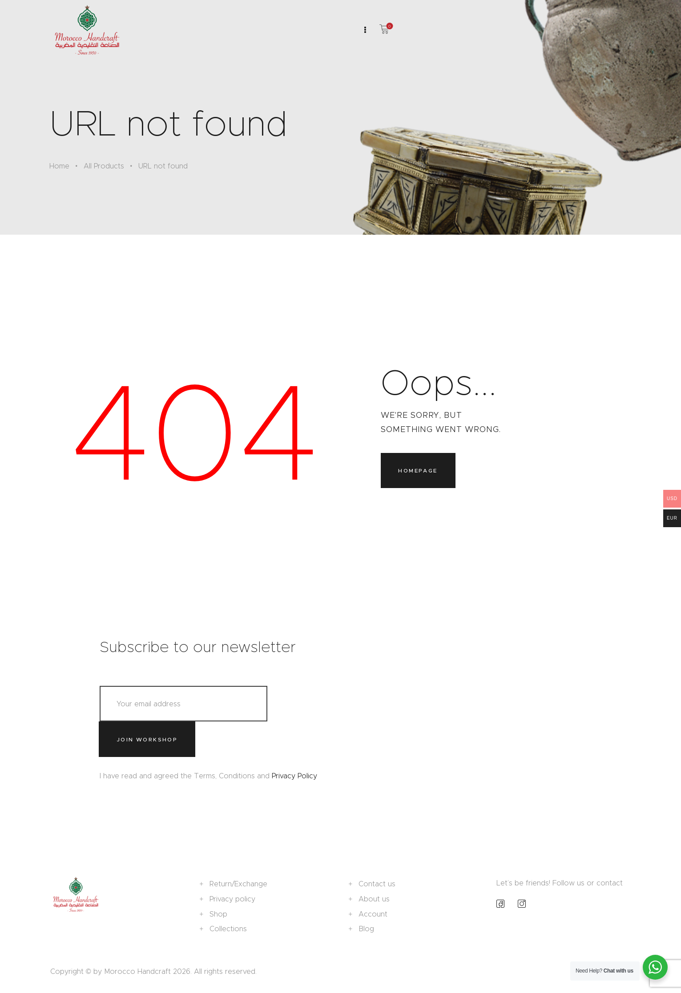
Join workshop (147, 739)
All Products (104, 166)
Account (373, 914)
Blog (366, 929)
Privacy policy (232, 899)
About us (374, 899)
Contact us (377, 884)
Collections (228, 929)
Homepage (417, 470)
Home (59, 166)
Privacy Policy (294, 776)
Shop (218, 914)
